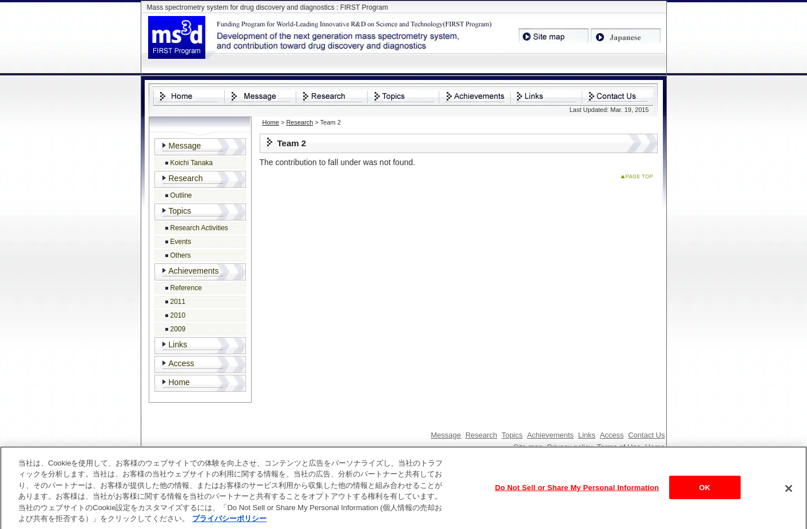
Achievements (194, 270)
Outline (181, 195)
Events (181, 242)
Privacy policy (570, 447)
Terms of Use (619, 447)
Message (185, 145)
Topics (180, 210)
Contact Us (646, 435)
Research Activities (199, 228)
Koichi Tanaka (191, 163)
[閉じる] (788, 491)
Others (180, 255)
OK (704, 490)
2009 (178, 329)
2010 (178, 315)
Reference (186, 288)
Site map (528, 447)
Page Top (639, 178)
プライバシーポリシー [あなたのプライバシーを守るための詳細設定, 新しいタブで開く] (229, 522)
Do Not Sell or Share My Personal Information (577, 490)
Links (178, 344)
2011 (178, 302)
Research (299, 122)
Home (271, 122)
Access (181, 363)
